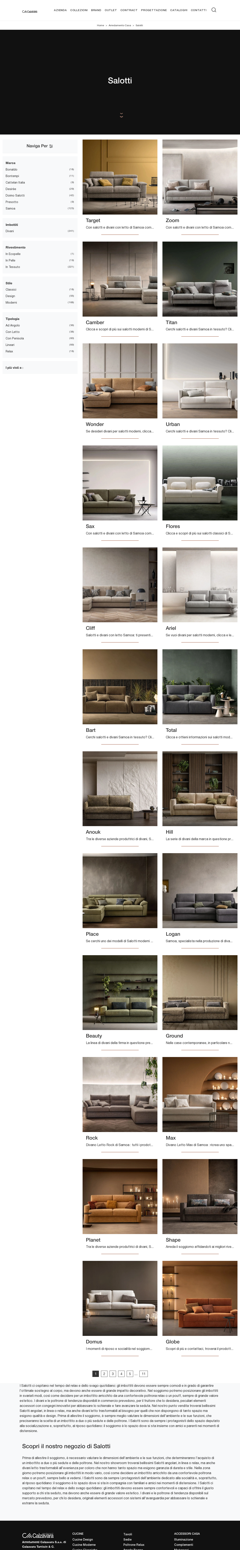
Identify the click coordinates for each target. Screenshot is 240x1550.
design (10, 296)
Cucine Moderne (84, 1545)
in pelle (10, 260)
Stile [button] (9, 283)
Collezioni (79, 10)
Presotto (12, 202)
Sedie (127, 1539)
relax (9, 351)
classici (11, 289)
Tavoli (127, 1534)
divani (10, 231)
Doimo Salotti (15, 195)
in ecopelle (13, 254)
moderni (11, 302)
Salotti (139, 25)
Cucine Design (82, 1539)
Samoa (10, 208)
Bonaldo (11, 169)
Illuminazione (183, 1539)
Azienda (60, 10)
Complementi (183, 1545)
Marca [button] (10, 163)
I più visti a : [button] (14, 367)
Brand (96, 10)
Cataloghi (178, 10)
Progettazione (154, 10)
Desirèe (11, 189)
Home (100, 25)
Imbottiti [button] (12, 224)
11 (144, 1374)
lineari (10, 345)
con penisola (15, 338)
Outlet (111, 10)
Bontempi (12, 176)
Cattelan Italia (15, 182)
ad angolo (13, 325)
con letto (13, 332)
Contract (129, 10)
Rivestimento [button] (16, 247)
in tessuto (13, 267)
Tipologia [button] (12, 319)
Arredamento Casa (120, 25)
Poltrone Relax (133, 1545)
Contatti (199, 10)
